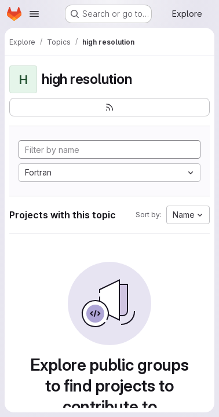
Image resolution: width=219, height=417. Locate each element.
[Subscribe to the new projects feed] (109, 107)
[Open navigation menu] (34, 14)
